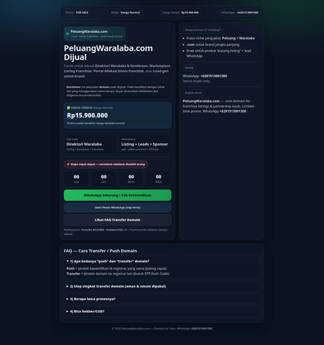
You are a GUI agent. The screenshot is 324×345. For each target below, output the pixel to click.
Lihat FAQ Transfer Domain (117, 220)
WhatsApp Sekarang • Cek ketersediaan (117, 195)
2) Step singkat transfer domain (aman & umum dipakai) (118, 286)
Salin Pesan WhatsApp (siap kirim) (117, 207)
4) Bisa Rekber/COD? (87, 311)
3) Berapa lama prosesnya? (92, 299)
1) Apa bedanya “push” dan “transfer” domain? (109, 261)
